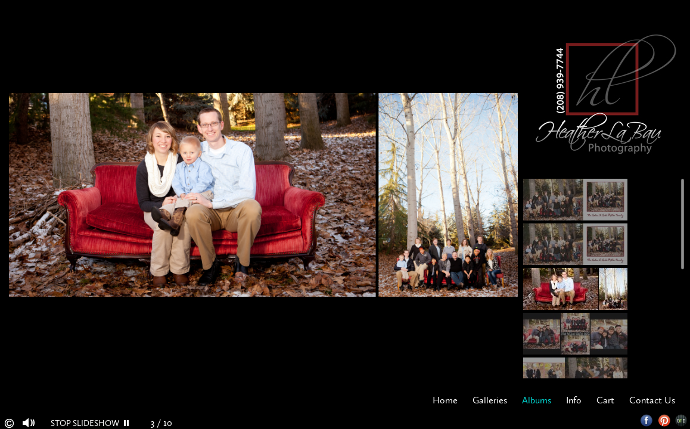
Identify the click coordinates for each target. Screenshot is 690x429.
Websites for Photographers (681, 420)
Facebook (647, 420)
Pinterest (664, 420)
